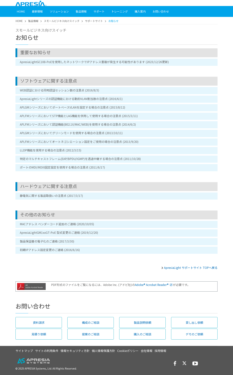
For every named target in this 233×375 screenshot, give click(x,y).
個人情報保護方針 (103, 350)
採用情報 (160, 350)
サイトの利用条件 (46, 350)
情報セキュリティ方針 (75, 350)
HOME (19, 21)
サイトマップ (24, 350)
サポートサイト (94, 21)
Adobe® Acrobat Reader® (153, 284)
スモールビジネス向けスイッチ (62, 21)
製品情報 (33, 21)
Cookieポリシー (128, 350)
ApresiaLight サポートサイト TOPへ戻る (191, 267)
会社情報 (146, 350)
